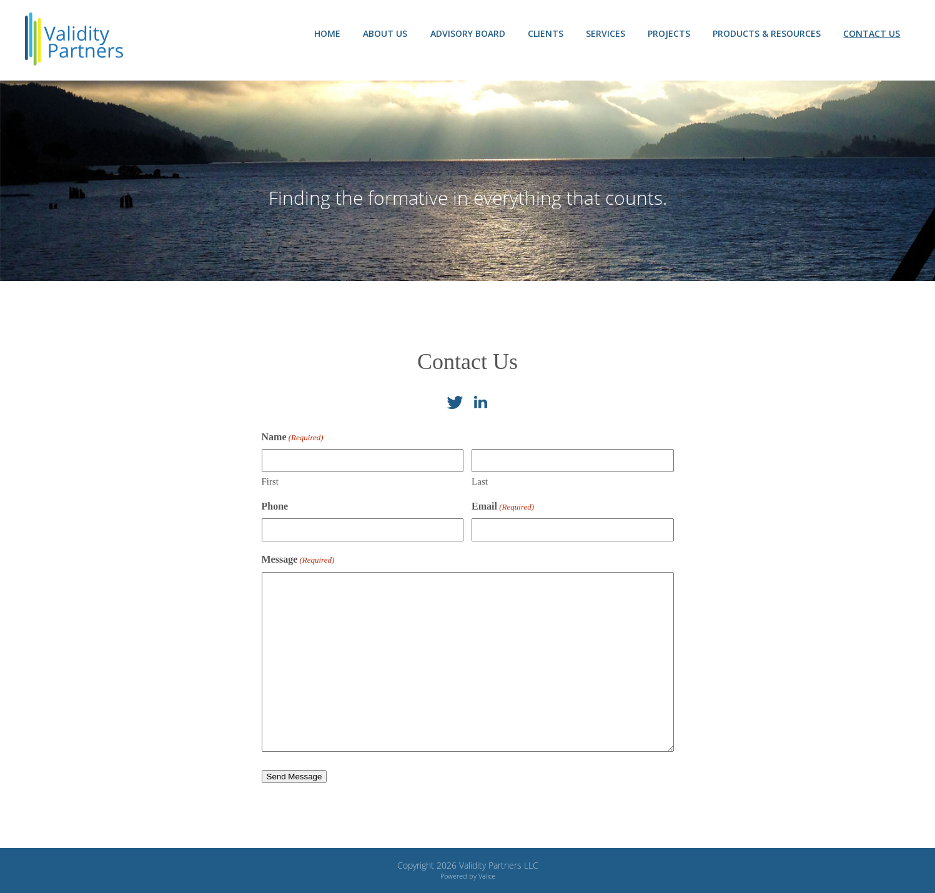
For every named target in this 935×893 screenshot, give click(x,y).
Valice (486, 876)
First (270, 481)
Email (503, 507)
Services (603, 33)
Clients (543, 33)
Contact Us (871, 33)
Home (323, 33)
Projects (667, 33)
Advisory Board (464, 33)
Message (298, 560)
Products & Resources (766, 33)
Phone (275, 506)
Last (480, 481)
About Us (382, 33)
